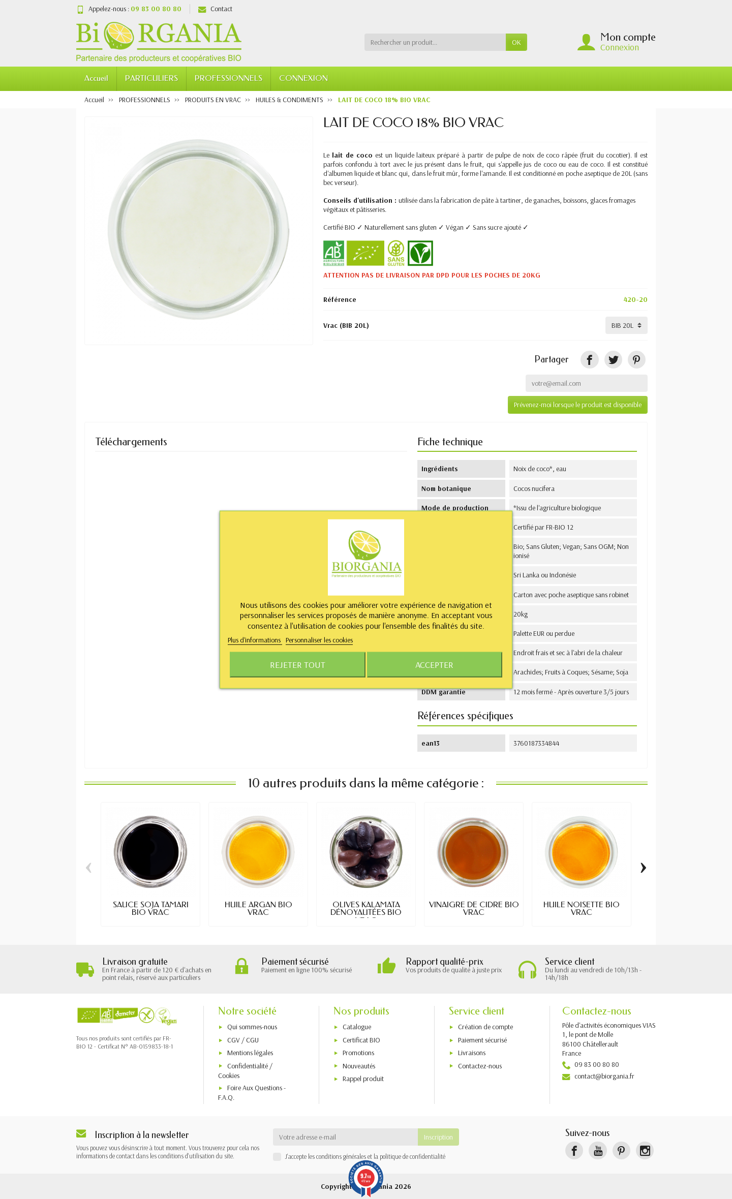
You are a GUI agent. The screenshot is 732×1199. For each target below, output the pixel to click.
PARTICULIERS (151, 78)
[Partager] (589, 359)
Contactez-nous (480, 1065)
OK (516, 42)
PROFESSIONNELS (228, 78)
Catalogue (357, 1027)
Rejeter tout (297, 664)
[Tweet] (613, 359)
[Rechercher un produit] (435, 42)
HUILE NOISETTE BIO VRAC (581, 908)
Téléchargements (131, 442)
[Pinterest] (637, 359)
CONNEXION (303, 78)
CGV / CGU (243, 1039)
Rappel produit (363, 1078)
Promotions (358, 1052)
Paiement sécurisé (482, 1039)
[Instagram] (645, 1150)
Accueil (96, 78)
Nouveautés (359, 1065)
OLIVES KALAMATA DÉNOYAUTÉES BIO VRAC (366, 912)
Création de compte (485, 1027)
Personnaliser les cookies (319, 639)
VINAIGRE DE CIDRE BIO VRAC (474, 908)
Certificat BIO (361, 1039)
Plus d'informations (255, 639)
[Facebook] (574, 1150)
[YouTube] (597, 1150)
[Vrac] (626, 325)
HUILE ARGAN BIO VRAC (258, 908)
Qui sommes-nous (252, 1027)
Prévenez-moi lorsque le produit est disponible (578, 404)
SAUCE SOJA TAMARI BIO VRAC (151, 908)
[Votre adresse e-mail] (345, 1137)
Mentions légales (250, 1052)
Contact (215, 8)
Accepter (434, 664)
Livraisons (471, 1052)
